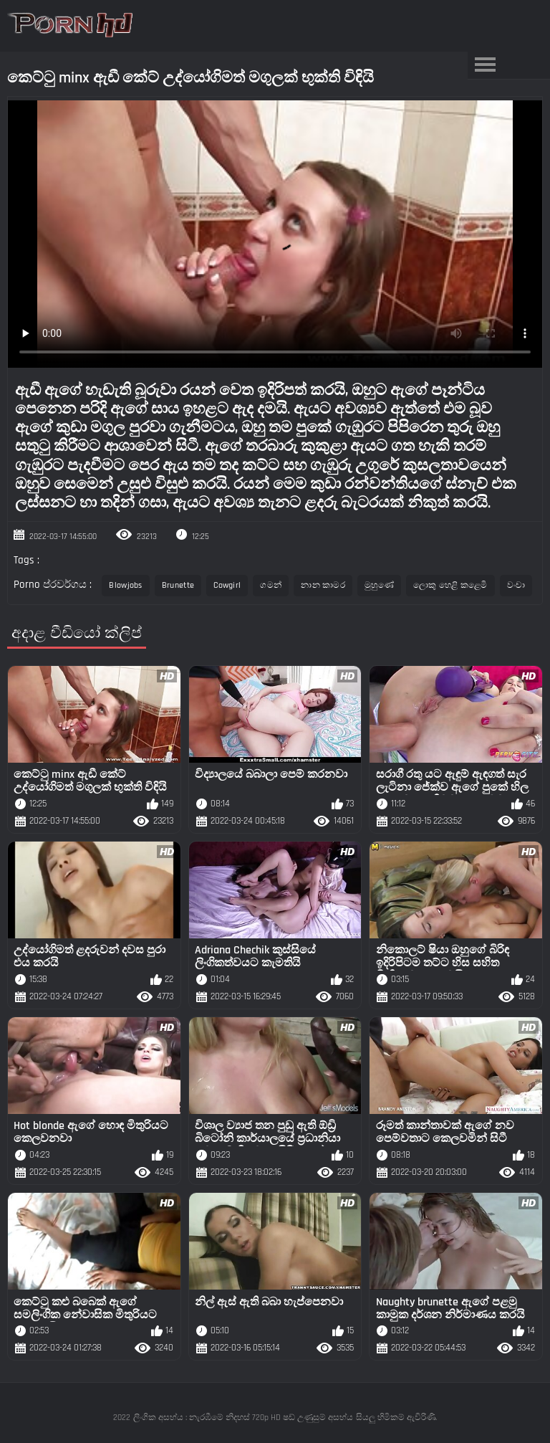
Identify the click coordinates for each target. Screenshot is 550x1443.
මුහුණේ (379, 585)
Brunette (178, 585)
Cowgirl (227, 585)
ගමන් (270, 585)
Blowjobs (125, 585)
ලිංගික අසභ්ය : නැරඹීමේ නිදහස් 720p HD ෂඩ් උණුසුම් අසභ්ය (243, 1417)
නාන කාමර (323, 585)
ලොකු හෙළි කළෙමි (450, 585)
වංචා (516, 585)
